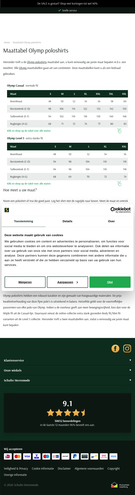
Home (7, 42)
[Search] (67, 31)
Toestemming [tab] (23, 221)
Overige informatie (15, 475)
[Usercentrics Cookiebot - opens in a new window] (113, 210)
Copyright (114, 469)
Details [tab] (67, 221)
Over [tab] (111, 221)
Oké (110, 282)
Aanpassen (67, 282)
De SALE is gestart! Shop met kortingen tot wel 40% (67, 3)
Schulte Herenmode (67, 380)
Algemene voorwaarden (89, 469)
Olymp (23, 68)
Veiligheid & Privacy (16, 469)
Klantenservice (67, 360)
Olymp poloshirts (37, 62)
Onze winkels (67, 370)
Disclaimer (64, 469)
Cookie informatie (43, 469)
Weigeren (25, 282)
